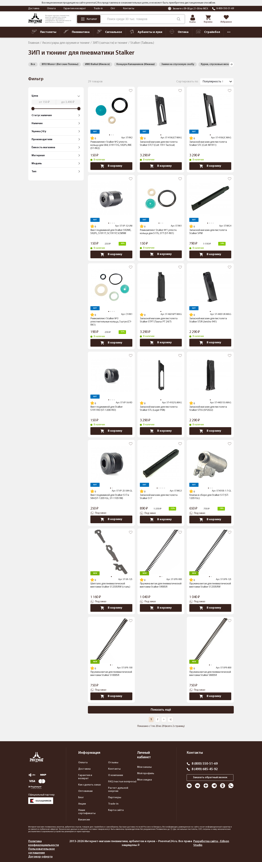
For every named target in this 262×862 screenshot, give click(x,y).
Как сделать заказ (89, 784)
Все (33, 64)
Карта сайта (116, 810)
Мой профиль (145, 773)
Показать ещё (161, 709)
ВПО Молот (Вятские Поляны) (60, 64)
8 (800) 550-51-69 (205, 763)
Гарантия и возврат (74, 8)
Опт (113, 8)
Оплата (51, 8)
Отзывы (113, 762)
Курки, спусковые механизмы (219, 64)
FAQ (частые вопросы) (122, 781)
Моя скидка (144, 779)
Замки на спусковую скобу (177, 64)
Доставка (33, 8)
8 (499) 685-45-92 (205, 769)
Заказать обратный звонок (210, 777)
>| (170, 719)
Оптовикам (85, 791)
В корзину (111, 166)
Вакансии (84, 819)
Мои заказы (144, 767)
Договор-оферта (40, 856)
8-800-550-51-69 (225, 8)
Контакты (128, 8)
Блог (81, 797)
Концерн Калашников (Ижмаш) (135, 64)
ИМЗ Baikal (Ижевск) (97, 64)
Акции (82, 804)
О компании (115, 775)
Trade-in (98, 8)
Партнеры (114, 797)
